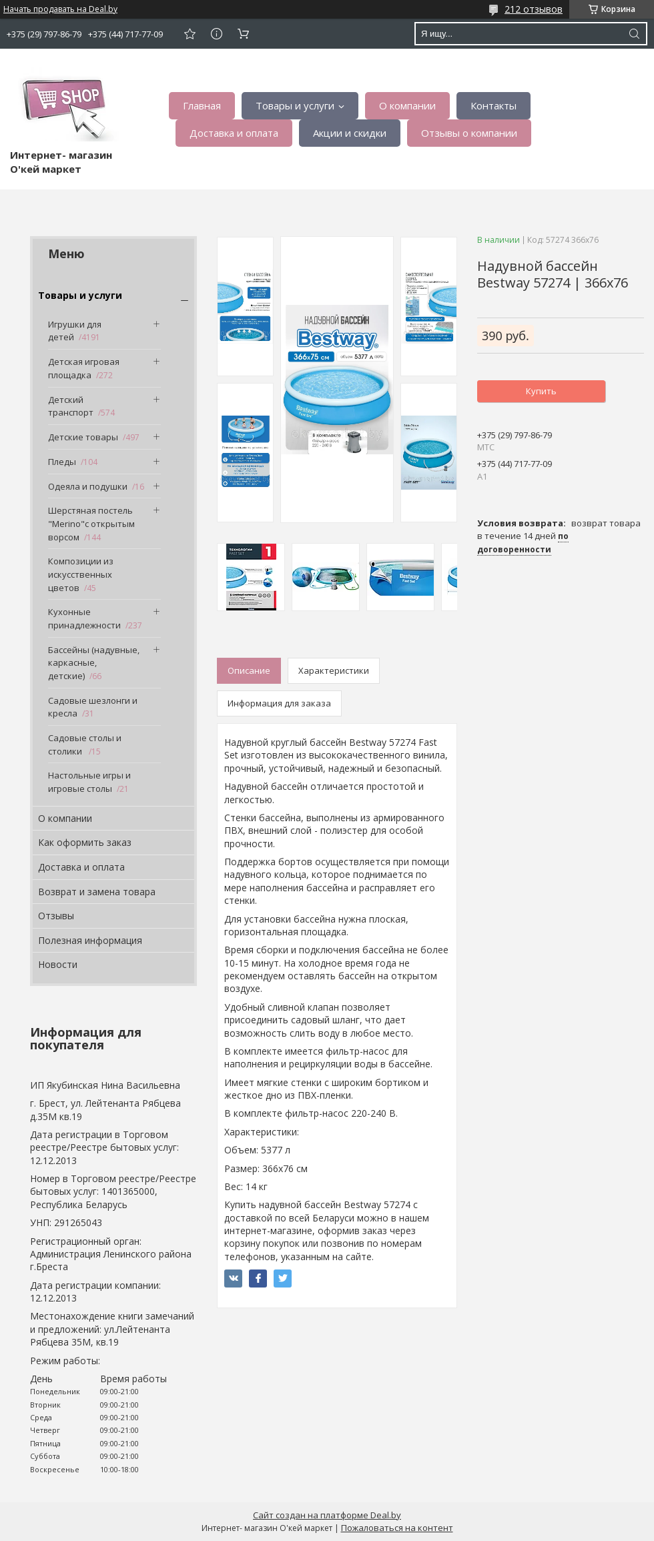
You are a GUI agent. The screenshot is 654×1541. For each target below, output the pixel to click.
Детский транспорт (70, 406)
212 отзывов (534, 9)
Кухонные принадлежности (84, 618)
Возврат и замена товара (96, 891)
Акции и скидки (349, 132)
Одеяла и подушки (87, 486)
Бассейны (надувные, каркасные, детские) (93, 663)
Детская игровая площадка (83, 368)
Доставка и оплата (234, 132)
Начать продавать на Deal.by (60, 9)
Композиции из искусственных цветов (80, 574)
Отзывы (56, 915)
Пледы (62, 462)
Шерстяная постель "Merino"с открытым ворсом (91, 523)
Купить (541, 391)
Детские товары (83, 437)
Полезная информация (90, 940)
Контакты (493, 105)
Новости (57, 964)
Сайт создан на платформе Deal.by (327, 1515)
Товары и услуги (295, 105)
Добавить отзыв (189, 34)
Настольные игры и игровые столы (89, 782)
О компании (407, 105)
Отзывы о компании (469, 132)
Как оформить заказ (84, 842)
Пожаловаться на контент (397, 1528)
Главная (202, 105)
